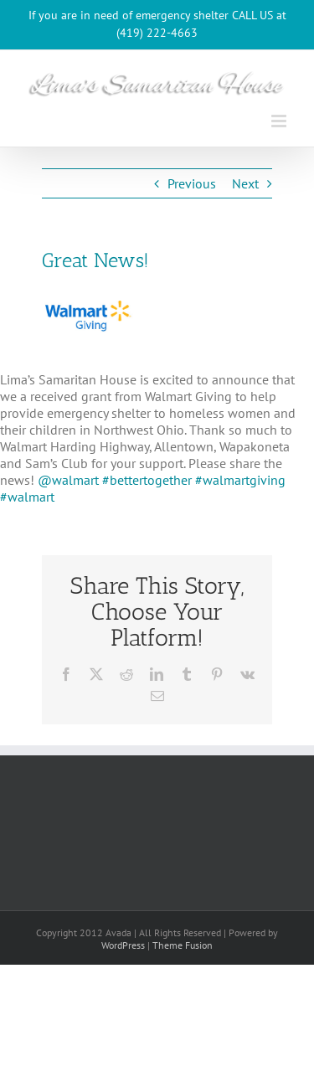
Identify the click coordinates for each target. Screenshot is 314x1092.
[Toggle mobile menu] (280, 121)
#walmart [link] (27, 496)
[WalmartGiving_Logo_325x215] (88, 315)
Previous (191, 183)
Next (245, 183)
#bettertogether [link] (147, 479)
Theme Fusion (182, 945)
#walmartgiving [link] (240, 479)
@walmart (70, 479)
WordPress (123, 945)
